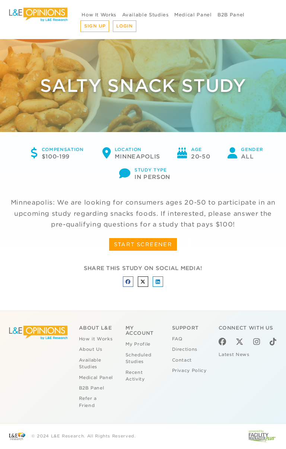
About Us (90, 349)
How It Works (99, 14)
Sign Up (95, 26)
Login (124, 26)
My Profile (138, 344)
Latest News (234, 354)
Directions (185, 349)
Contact (182, 360)
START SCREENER (143, 244)
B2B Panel (231, 14)
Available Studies (145, 14)
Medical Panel (193, 14)
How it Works (96, 338)
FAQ (177, 338)
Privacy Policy (189, 370)
